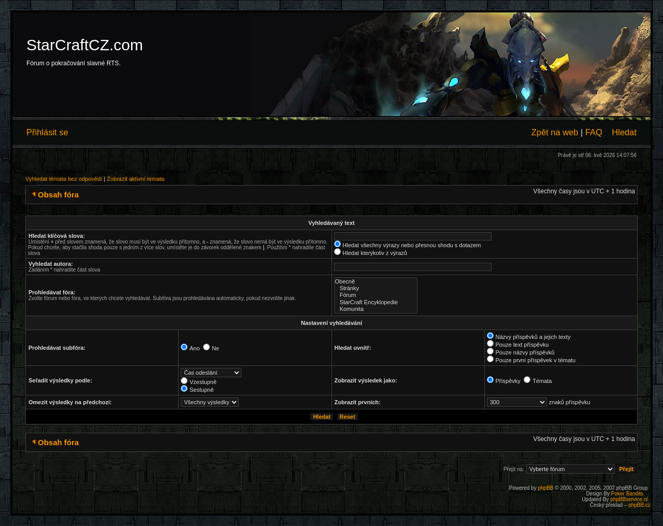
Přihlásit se (47, 132)
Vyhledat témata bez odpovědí (63, 179)
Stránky (376, 288)
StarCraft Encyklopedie (376, 302)
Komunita (376, 309)
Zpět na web (555, 132)
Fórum (376, 295)
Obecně (376, 281)
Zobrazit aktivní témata (135, 179)
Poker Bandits (627, 493)
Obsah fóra (58, 194)
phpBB (545, 488)
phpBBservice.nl (628, 499)
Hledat (624, 132)
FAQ (593, 132)
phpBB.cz (639, 505)
